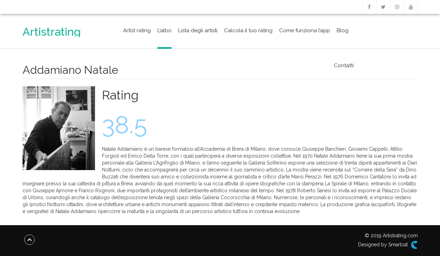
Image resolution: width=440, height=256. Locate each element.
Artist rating (137, 30)
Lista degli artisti (197, 30)
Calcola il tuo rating (248, 30)
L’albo (164, 30)
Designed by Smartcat (387, 245)
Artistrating (52, 31)
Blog (342, 30)
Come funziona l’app (304, 30)
